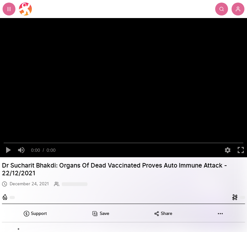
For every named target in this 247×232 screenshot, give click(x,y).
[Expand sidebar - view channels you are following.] (9, 9)
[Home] (25, 9)
